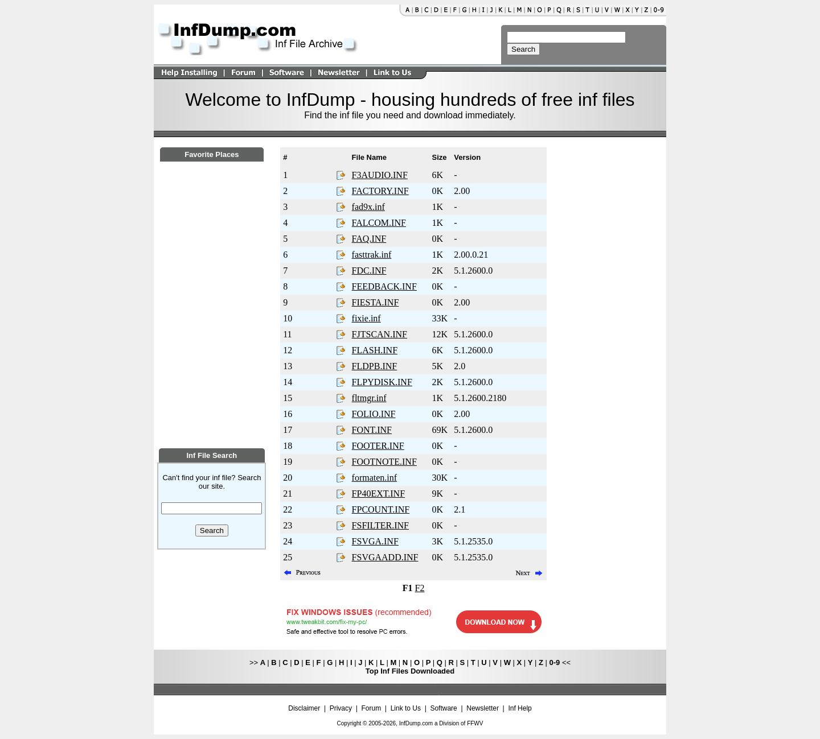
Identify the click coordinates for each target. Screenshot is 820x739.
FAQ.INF (369, 238)
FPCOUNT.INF (381, 509)
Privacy (341, 708)
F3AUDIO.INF (380, 175)
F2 (420, 588)
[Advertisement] (212, 368)
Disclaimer (304, 708)
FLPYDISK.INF (382, 382)
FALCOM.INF (379, 223)
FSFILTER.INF (380, 525)
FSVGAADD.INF (385, 557)
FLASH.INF (374, 350)
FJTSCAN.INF (379, 334)
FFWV (475, 723)
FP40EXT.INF (378, 493)
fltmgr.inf (369, 398)
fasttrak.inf (372, 254)
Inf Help (519, 708)
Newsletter (482, 708)
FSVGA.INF (375, 541)
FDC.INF (369, 270)
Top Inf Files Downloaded (410, 671)
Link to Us (406, 708)
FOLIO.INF (374, 414)
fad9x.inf (368, 207)
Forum (372, 708)
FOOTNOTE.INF (384, 461)
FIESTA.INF (375, 302)
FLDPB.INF (374, 366)
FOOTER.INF (378, 446)
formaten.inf (374, 477)
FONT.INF (372, 430)
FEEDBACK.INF (384, 286)
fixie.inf (366, 318)
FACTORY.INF (380, 191)
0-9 (554, 662)
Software (443, 708)
